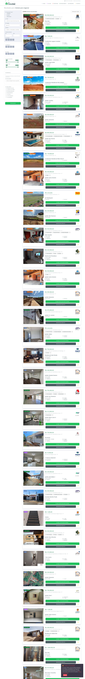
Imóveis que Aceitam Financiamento (10, 661)
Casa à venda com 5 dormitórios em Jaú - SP (53, 159)
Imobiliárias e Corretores (8, 662)
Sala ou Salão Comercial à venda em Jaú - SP (53, 285)
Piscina (9, 94)
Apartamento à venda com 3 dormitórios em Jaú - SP (55, 589)
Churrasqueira (10, 95)
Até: (14, 33)
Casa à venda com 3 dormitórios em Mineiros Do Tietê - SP (56, 500)
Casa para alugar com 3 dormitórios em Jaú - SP (54, 34)
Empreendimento (10, 91)
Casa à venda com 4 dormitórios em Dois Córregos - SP (56, 124)
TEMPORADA (9, 16)
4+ (13, 39)
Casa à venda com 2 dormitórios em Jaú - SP (53, 339)
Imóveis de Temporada (8, 658)
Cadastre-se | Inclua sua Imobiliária (25, 659)
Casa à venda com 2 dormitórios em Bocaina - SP (54, 482)
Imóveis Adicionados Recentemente (10, 659)
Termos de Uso (22, 662)
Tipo (6, 18)
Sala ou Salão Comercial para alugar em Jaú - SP (54, 464)
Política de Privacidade (23, 664)
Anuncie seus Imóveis (76, 0)
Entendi (65, 675)
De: (6, 33)
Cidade (7, 23)
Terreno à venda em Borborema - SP (52, 177)
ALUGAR (8, 15)
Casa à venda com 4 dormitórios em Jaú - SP (53, 16)
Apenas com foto (10, 88)
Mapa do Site (21, 665)
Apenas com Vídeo (11, 89)
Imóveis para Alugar (7, 656)
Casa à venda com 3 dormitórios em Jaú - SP (53, 52)
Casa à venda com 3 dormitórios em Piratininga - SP (55, 321)
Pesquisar (13, 103)
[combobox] (12, 20)
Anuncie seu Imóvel (22, 658)
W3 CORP (47, 677)
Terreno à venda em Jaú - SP (50, 70)
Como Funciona (21, 661)
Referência (8, 72)
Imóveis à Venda (7, 655)
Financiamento (10, 92)
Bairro (6, 27)
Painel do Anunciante (68, 0)
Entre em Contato (7, 664)
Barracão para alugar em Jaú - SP (51, 410)
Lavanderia (9, 97)
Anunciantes (8, 78)
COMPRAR (8, 13)
